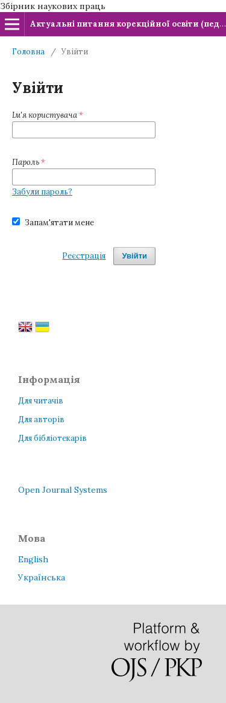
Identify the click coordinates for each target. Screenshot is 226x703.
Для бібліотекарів (52, 438)
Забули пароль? (42, 192)
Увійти (134, 255)
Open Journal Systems (62, 489)
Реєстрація (83, 256)
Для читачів (40, 401)
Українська (41, 577)
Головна (28, 52)
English (33, 559)
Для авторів (41, 419)
